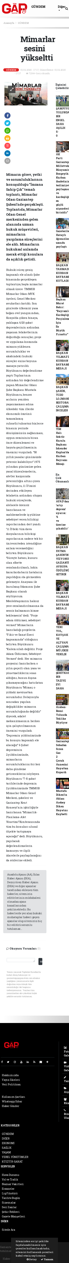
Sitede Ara (8, 1229)
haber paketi (8, 1255)
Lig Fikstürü (9, 1193)
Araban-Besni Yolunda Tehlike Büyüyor (62, 714)
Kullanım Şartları (13, 1097)
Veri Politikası (11, 1084)
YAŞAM (6, 1152)
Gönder (41, 961)
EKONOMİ (8, 1143)
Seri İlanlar (9, 1207)
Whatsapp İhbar (12, 1101)
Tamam (47, 1259)
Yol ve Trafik (10, 1179)
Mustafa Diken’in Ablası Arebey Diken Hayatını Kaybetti (62, 802)
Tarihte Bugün (11, 1198)
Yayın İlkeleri (11, 1080)
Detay (32, 1259)
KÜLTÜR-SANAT (12, 1161)
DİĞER (6, 1138)
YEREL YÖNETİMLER (15, 1157)
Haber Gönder (10, 1106)
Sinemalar (9, 1202)
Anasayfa (9, 23)
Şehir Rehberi (11, 1212)
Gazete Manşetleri (13, 1216)
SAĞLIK (7, 1147)
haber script (60, 1255)
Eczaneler (8, 1188)
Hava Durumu (10, 1175)
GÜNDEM (38, 6)
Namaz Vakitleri (13, 1184)
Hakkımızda (10, 1075)
